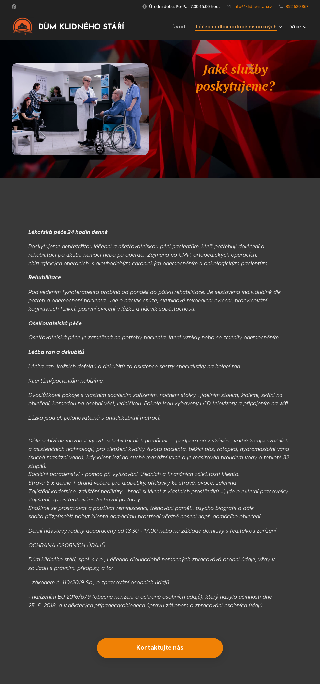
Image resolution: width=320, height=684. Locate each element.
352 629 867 (297, 6)
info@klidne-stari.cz (252, 6)
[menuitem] (183, 26)
